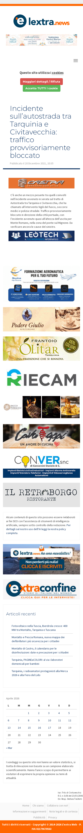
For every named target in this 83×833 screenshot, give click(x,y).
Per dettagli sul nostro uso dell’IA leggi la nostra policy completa (38, 529)
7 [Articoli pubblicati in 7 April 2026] (18, 720)
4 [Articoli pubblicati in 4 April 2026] (59, 713)
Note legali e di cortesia (63, 811)
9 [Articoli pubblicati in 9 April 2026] (38, 720)
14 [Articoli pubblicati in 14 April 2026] (19, 727)
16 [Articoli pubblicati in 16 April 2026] (39, 727)
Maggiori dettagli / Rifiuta (41, 81)
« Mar (9, 748)
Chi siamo (38, 805)
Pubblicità (39, 817)
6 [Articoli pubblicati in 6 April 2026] (8, 720)
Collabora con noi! (57, 805)
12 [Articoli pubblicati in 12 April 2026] (69, 720)
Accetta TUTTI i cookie (41, 88)
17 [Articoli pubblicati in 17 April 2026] (49, 727)
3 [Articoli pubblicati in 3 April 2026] (49, 713)
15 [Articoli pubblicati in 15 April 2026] (29, 727)
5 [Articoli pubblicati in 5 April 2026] (69, 713)
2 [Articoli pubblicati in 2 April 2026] (38, 713)
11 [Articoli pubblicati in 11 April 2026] (59, 720)
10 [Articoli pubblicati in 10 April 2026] (49, 720)
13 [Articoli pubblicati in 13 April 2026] (9, 727)
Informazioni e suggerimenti (29, 811)
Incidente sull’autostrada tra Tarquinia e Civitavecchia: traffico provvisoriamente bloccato (41, 132)
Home (25, 805)
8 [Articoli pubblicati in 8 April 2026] (28, 720)
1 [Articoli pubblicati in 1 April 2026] (28, 713)
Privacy (52, 817)
